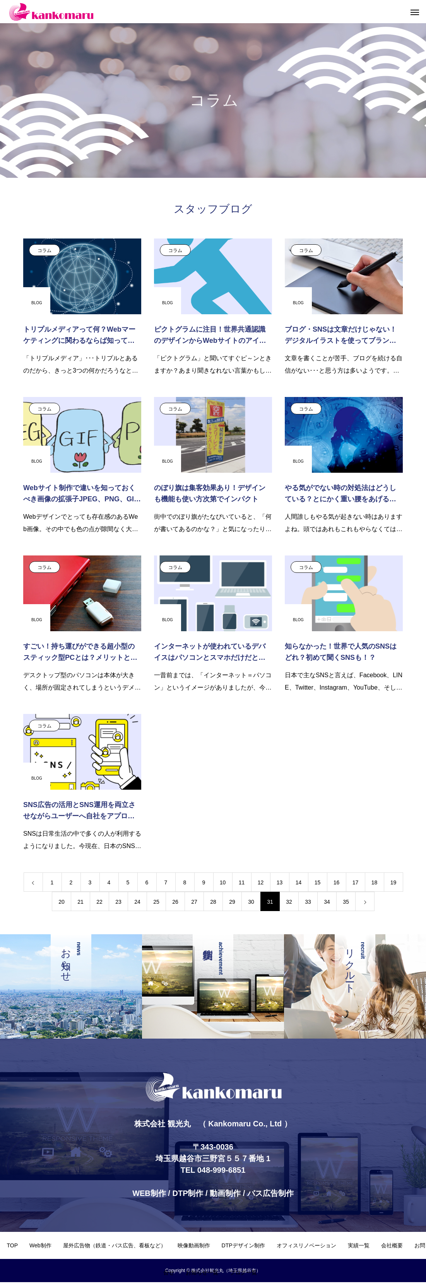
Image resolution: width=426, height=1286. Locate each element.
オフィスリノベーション (306, 1245)
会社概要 (392, 1245)
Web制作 (40, 1245)
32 (289, 902)
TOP (12, 1245)
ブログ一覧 (243, 1272)
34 (327, 902)
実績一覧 (359, 1245)
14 (299, 882)
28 (213, 902)
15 (318, 882)
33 (308, 902)
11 (242, 882)
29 (232, 902)
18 (374, 882)
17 (355, 882)
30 (251, 902)
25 (156, 902)
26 (175, 902)
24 (137, 902)
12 (261, 882)
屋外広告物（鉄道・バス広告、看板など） (114, 1245)
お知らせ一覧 (202, 1272)
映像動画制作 (194, 1245)
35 (346, 902)
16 (337, 882)
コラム (44, 250)
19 (393, 882)
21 (80, 902)
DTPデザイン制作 (243, 1245)
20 (61, 902)
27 (194, 902)
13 (280, 882)
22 (99, 902)
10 (223, 882)
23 (118, 902)
